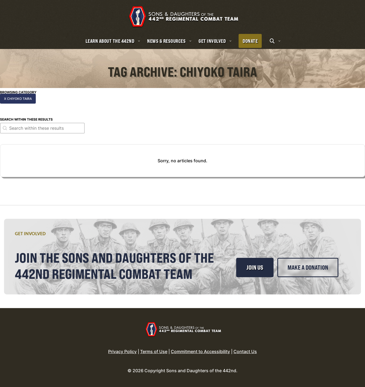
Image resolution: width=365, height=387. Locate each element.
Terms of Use (153, 351)
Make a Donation (308, 267)
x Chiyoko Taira (18, 98)
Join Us (254, 267)
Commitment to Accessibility (200, 351)
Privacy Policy (122, 351)
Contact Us (245, 351)
